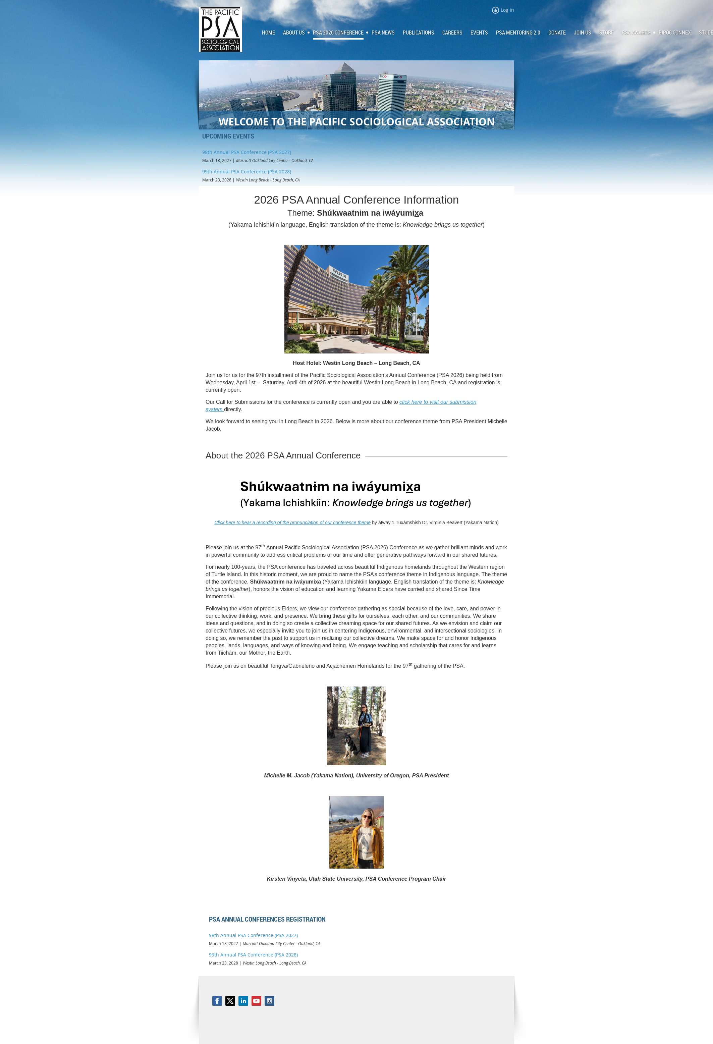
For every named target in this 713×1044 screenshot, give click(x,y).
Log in (507, 10)
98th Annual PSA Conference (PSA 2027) (246, 152)
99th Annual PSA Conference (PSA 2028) (246, 171)
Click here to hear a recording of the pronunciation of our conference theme (292, 522)
